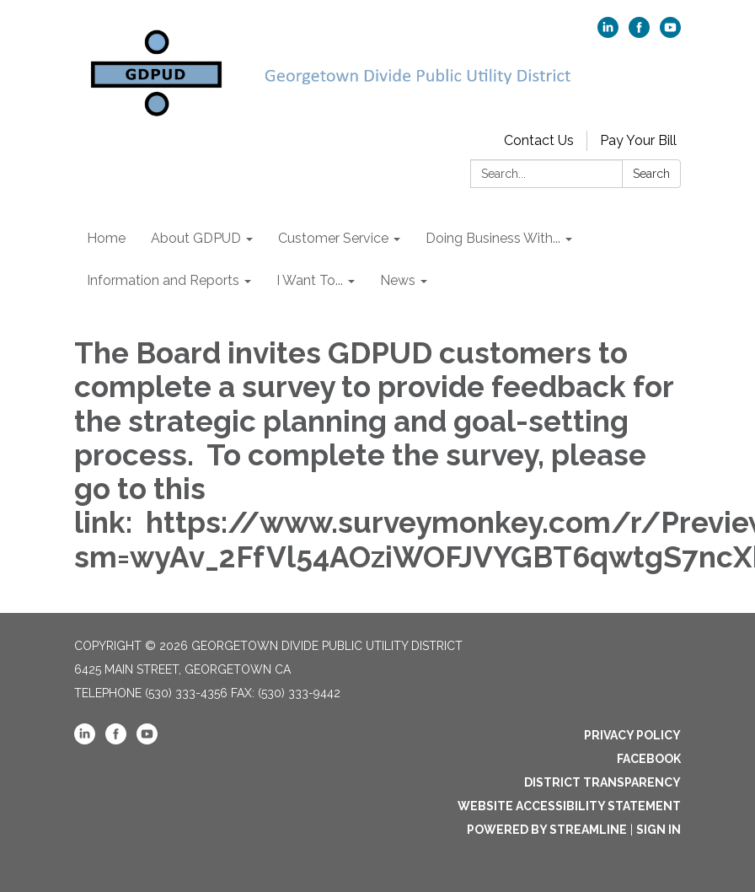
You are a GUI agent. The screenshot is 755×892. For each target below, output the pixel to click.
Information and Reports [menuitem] (163, 280)
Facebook (649, 759)
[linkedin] (607, 33)
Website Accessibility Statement (569, 806)
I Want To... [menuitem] (309, 280)
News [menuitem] (397, 280)
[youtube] (670, 33)
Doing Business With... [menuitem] (493, 238)
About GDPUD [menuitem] (196, 238)
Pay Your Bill (638, 140)
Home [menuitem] (106, 238)
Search (651, 173)
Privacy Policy (632, 735)
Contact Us (539, 140)
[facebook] (639, 33)
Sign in (658, 829)
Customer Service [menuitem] (333, 238)
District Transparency (602, 782)
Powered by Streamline (547, 829)
